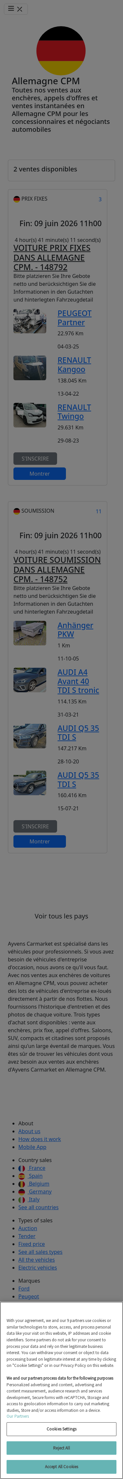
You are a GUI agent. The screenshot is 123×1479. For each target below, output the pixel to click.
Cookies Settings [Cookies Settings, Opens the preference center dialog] (61, 1429)
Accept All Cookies (61, 1466)
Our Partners (18, 1416)
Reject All (61, 1448)
